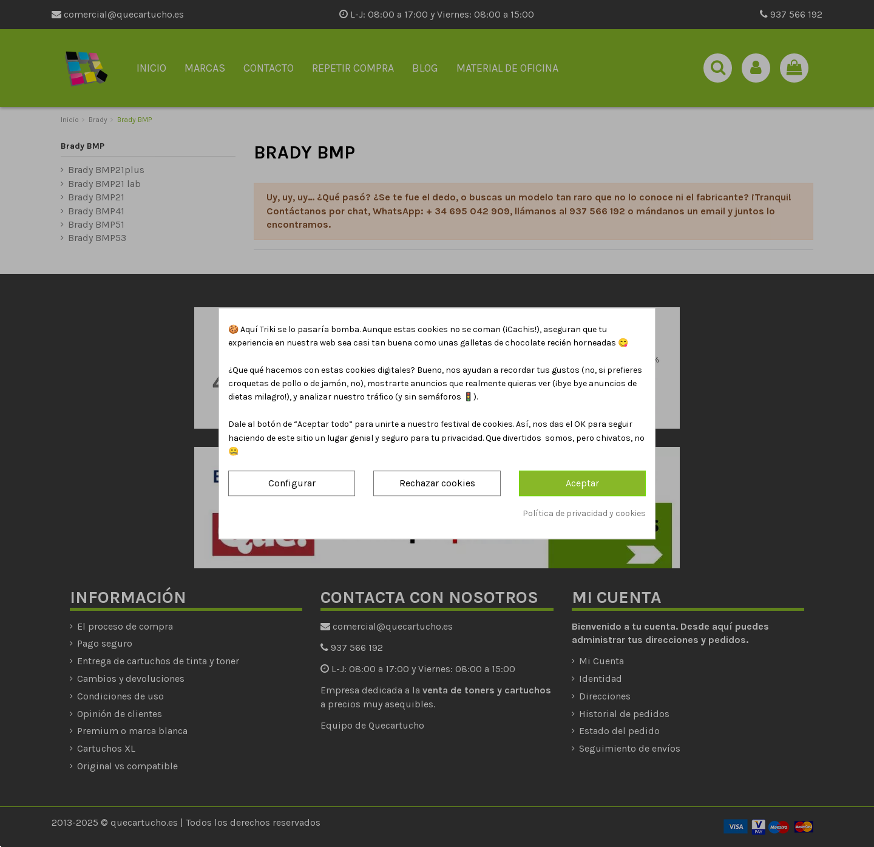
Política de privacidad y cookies (584, 513)
